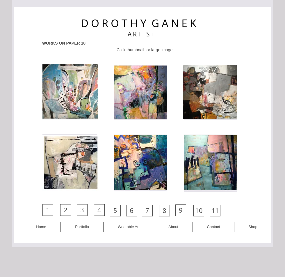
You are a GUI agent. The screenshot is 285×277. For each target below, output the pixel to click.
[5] (115, 210)
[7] (147, 210)
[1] (47, 210)
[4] (99, 210)
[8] (164, 210)
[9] (180, 210)
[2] (65, 210)
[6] (131, 210)
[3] (82, 210)
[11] (215, 210)
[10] (198, 210)
